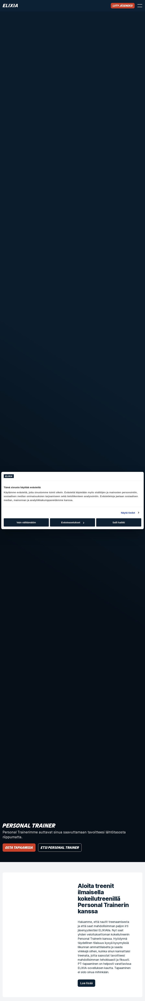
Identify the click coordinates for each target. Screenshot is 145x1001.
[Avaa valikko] (139, 5)
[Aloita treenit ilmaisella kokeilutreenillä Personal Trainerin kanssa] (35, 934)
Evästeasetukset (72, 522)
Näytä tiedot (128, 512)
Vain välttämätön (26, 522)
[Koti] (10, 5)
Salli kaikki (119, 522)
